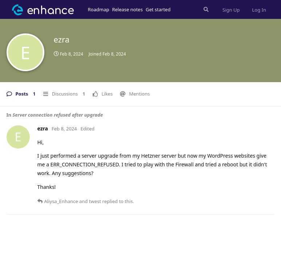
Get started (158, 9)
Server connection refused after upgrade (57, 115)
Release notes (127, 9)
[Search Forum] (205, 9)
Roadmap (98, 9)
